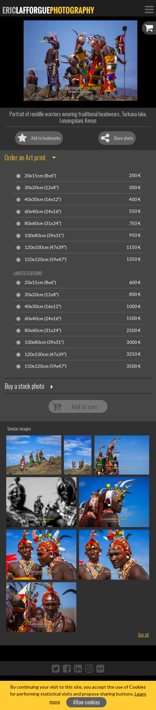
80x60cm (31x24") (43, 223)
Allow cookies (86, 702)
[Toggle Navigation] (149, 9)
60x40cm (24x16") (43, 211)
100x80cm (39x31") (44, 235)
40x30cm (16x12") (43, 199)
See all (143, 634)
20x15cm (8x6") (40, 175)
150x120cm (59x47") (46, 259)
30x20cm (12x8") (42, 187)
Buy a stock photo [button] (24, 386)
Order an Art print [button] (25, 157)
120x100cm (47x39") (46, 247)
